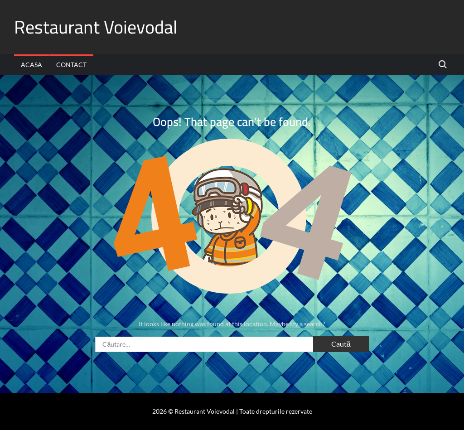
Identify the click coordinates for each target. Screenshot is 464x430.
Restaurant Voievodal (95, 27)
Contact (71, 64)
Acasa (31, 64)
